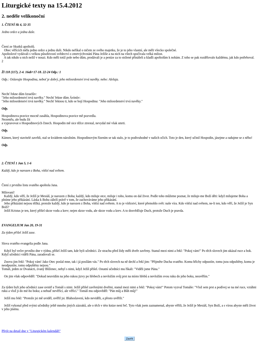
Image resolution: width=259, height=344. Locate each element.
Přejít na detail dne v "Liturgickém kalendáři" (31, 331)
